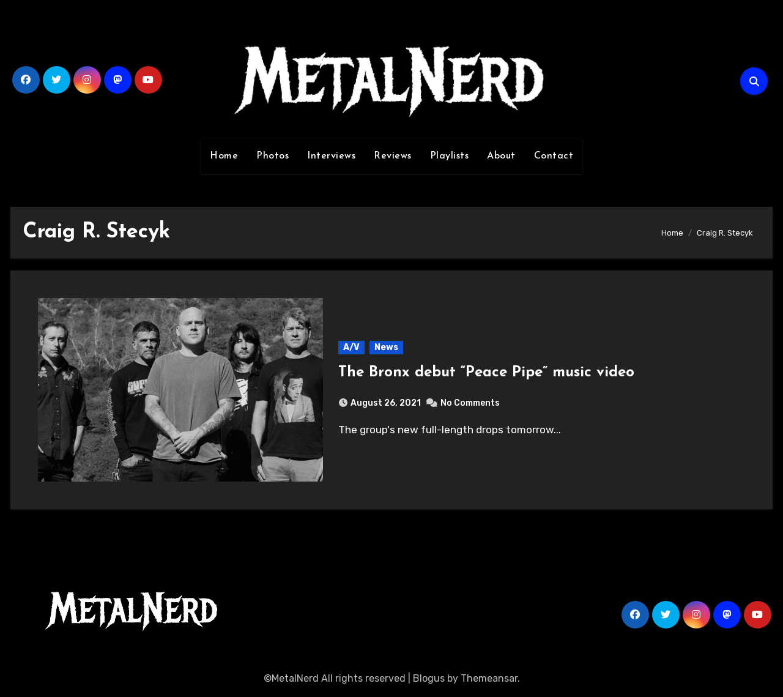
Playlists (449, 156)
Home (224, 156)
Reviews (393, 156)
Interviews (331, 156)
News (386, 347)
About (501, 156)
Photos (272, 156)
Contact (554, 156)
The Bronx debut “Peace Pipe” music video (486, 372)
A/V (351, 347)
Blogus (429, 678)
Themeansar (489, 678)
